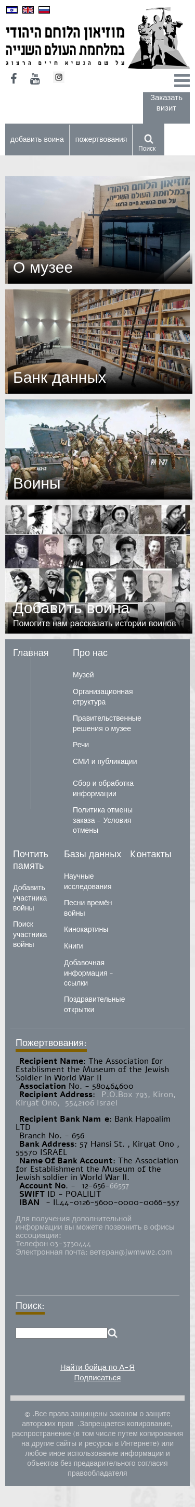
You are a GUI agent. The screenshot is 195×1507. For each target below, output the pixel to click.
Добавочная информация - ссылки (88, 973)
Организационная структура (103, 697)
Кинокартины (86, 929)
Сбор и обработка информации (103, 789)
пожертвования (101, 139)
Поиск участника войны (30, 934)
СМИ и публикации (105, 762)
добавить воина (37, 139)
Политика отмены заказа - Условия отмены (103, 820)
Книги (73, 946)
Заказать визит (166, 102)
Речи (81, 745)
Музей (83, 675)
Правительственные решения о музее (107, 723)
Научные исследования (88, 881)
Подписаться (97, 1377)
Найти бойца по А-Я (97, 1367)
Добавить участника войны (30, 898)
